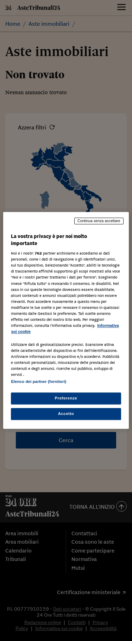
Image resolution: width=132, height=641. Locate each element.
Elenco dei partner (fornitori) (38, 382)
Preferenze (66, 398)
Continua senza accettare (98, 221)
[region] (65, 320)
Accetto (66, 414)
